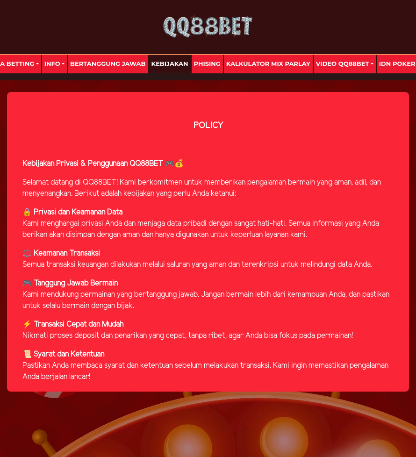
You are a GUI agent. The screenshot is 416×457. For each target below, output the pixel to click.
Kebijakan (169, 63)
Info (52, 63)
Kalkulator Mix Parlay (268, 63)
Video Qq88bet (342, 63)
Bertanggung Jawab (107, 63)
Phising (207, 63)
